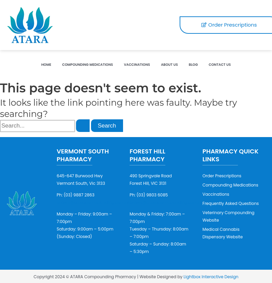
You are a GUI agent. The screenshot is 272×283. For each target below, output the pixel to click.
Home (46, 64)
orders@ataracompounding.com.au (94, 202)
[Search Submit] (83, 125)
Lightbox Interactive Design (211, 277)
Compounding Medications (87, 64)
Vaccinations (137, 64)
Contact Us (220, 64)
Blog (193, 64)
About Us (169, 64)
